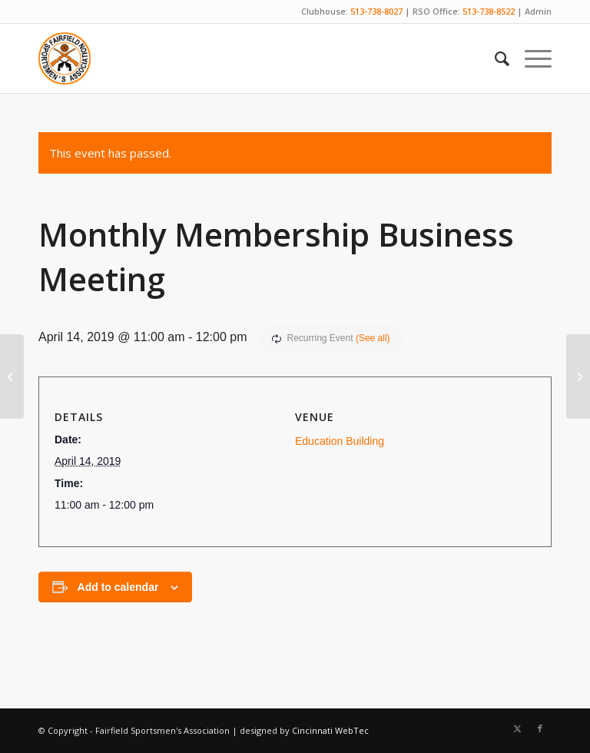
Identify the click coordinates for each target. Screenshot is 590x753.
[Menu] (530, 58)
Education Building (339, 441)
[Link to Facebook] (540, 728)
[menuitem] (494, 58)
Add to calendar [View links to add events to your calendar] (118, 587)
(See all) (373, 338)
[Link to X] (517, 728)
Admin (538, 11)
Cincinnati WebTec (330, 730)
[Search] (494, 58)
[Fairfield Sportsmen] (64, 58)
